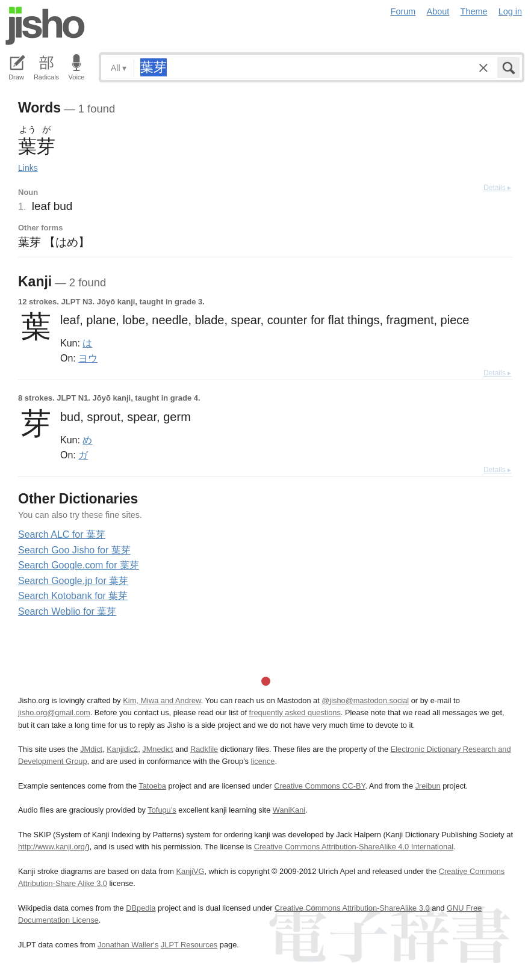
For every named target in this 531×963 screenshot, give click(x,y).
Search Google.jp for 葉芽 (73, 581)
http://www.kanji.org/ (52, 846)
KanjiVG (190, 871)
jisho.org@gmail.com (54, 712)
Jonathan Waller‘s (128, 944)
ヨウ (88, 358)
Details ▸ (497, 187)
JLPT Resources (189, 944)
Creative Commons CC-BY (319, 785)
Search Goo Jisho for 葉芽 (74, 550)
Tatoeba (152, 785)
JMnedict (157, 749)
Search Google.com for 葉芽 (78, 565)
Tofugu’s (162, 809)
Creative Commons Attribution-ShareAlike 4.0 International (353, 846)
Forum (403, 11)
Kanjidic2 (122, 749)
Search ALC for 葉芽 (61, 534)
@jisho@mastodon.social (365, 700)
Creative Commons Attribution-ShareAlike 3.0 (352, 907)
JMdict (91, 749)
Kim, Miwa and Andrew (161, 700)
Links (28, 168)
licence (263, 761)
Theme (474, 11)
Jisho (45, 26)
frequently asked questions (295, 712)
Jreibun (428, 785)
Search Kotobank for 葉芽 (73, 596)
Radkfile (204, 749)
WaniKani (289, 809)
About (438, 11)
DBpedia (140, 907)
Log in (510, 11)
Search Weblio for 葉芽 (67, 611)
